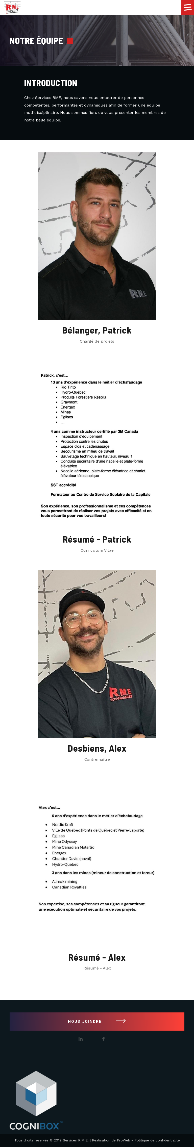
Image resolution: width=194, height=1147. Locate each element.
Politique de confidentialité (157, 1140)
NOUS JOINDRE (97, 1021)
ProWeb (123, 1140)
